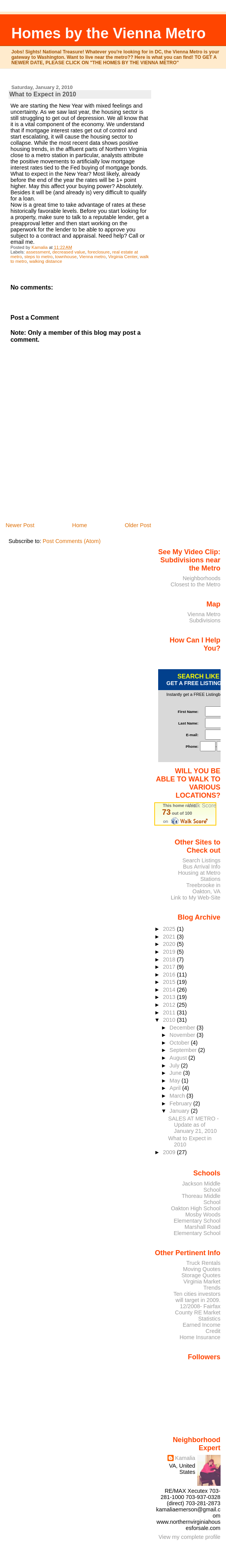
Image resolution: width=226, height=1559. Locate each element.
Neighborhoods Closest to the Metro (196, 581)
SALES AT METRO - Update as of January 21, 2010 (193, 1124)
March (177, 1096)
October (180, 1043)
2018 (170, 959)
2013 (170, 997)
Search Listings (201, 860)
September (183, 1050)
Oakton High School (196, 1208)
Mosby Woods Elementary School (197, 1217)
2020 (170, 944)
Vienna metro (92, 256)
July (175, 1065)
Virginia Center (122, 256)
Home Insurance (199, 1337)
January (180, 1111)
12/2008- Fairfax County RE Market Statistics (197, 1312)
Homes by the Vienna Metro (108, 33)
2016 (170, 974)
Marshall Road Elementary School (197, 1230)
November (183, 1035)
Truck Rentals (203, 1263)
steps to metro (38, 256)
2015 (170, 982)
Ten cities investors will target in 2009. (196, 1297)
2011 (170, 1012)
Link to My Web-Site (195, 897)
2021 (170, 937)
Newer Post (19, 525)
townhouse (66, 256)
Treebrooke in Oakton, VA (203, 888)
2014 (170, 990)
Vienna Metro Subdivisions (203, 617)
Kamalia (185, 1458)
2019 (170, 952)
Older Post (138, 525)
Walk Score (202, 805)
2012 (170, 1005)
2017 (170, 967)
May (175, 1081)
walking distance (45, 261)
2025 (170, 929)
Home (79, 525)
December (183, 1027)
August (178, 1058)
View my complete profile (190, 1537)
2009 (170, 1152)
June (176, 1073)
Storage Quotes (201, 1275)
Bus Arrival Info (202, 866)
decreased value (68, 252)
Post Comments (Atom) (72, 541)
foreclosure (99, 252)
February (181, 1103)
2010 (170, 1020)
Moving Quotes (202, 1269)
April (175, 1088)
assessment (38, 252)
